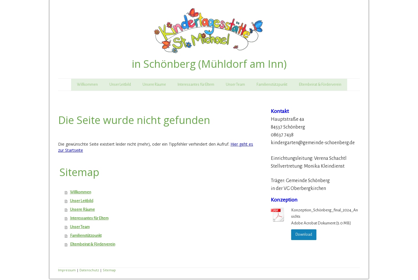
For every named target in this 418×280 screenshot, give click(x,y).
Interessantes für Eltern (196, 85)
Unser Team (235, 85)
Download (304, 235)
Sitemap (109, 270)
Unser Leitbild (120, 85)
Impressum (67, 270)
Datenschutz (89, 270)
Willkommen (87, 85)
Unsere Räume (154, 85)
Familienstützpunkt (272, 85)
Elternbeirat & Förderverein (320, 85)
